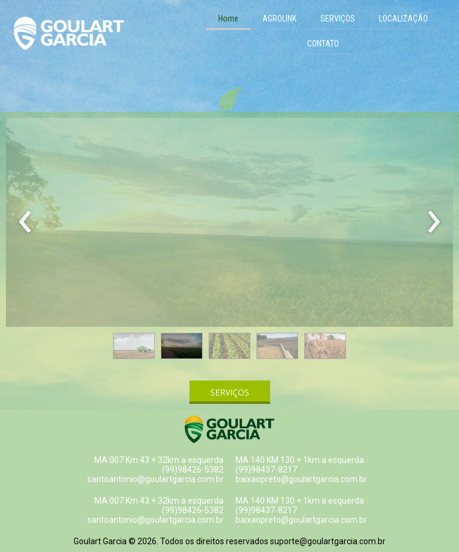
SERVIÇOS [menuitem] (337, 18)
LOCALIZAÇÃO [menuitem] (403, 18)
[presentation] (25, 222)
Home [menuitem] (228, 18)
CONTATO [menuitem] (323, 43)
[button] (134, 346)
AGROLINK (279, 18)
